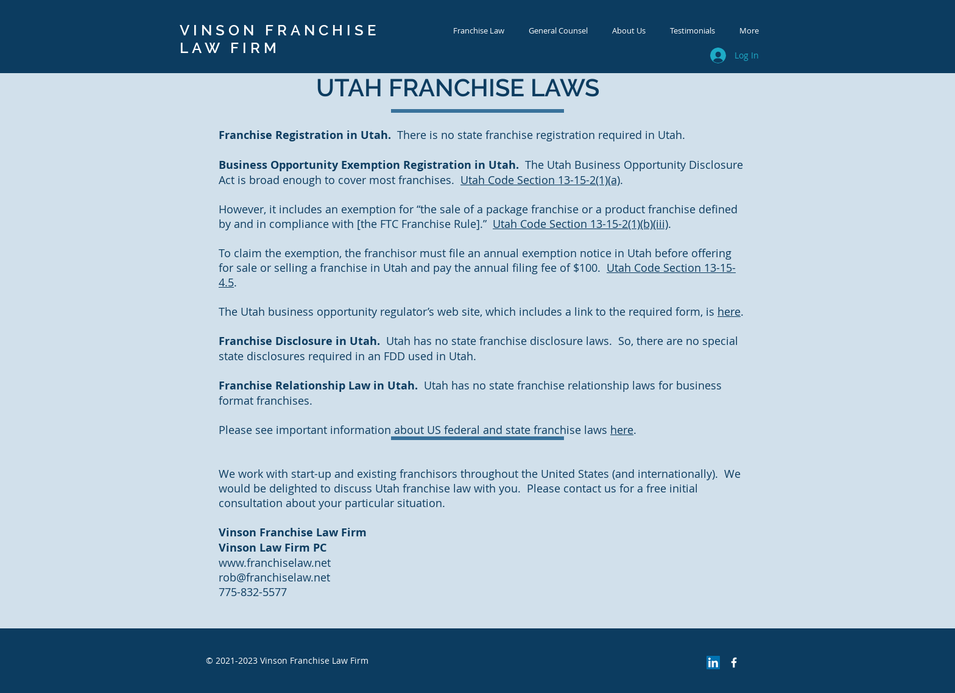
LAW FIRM (230, 48)
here (729, 311)
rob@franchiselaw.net (274, 577)
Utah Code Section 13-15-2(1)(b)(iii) (580, 223)
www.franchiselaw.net (275, 562)
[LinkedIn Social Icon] (713, 662)
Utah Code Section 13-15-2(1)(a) (540, 179)
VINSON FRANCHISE (279, 30)
